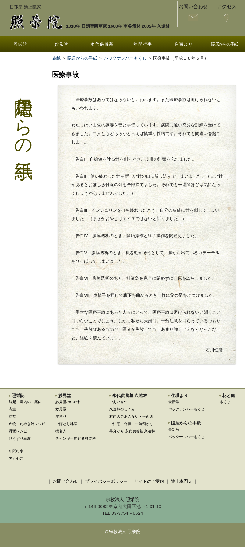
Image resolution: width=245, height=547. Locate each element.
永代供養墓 (102, 44)
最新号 (173, 402)
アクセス (16, 458)
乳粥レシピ (18, 431)
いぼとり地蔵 (66, 424)
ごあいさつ (118, 402)
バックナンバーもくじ (125, 58)
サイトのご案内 (149, 481)
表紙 (56, 58)
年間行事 (142, 44)
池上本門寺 (181, 481)
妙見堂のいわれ (68, 402)
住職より (183, 44)
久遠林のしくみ (122, 409)
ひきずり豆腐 (20, 438)
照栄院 (20, 44)
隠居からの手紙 (224, 44)
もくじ (225, 402)
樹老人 (60, 431)
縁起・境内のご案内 (25, 402)
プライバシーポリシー (106, 481)
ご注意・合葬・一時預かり (131, 424)
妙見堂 (61, 44)
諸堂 (12, 416)
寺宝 (12, 409)
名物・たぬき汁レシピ (27, 424)
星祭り (60, 416)
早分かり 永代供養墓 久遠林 (132, 431)
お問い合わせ (65, 481)
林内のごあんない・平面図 (131, 416)
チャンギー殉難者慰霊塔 (75, 438)
